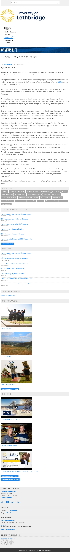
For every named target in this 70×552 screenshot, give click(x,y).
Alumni (7, 43)
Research (7, 35)
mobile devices (6, 204)
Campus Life (8, 37)
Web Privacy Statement (44, 550)
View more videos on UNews (9, 476)
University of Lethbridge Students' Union (38, 191)
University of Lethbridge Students (28, 197)
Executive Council (20, 194)
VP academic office (7, 201)
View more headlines (7, 244)
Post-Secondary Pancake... (9, 384)
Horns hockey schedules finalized (12, 229)
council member (20, 201)
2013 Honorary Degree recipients (12, 234)
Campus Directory (6, 497)
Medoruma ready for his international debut (16, 284)
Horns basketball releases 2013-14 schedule (16, 239)
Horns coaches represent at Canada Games (16, 214)
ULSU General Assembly (9, 197)
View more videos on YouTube (10, 479)
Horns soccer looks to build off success (14, 224)
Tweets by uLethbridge (8, 295)
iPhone (48, 201)
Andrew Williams (57, 197)
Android (64, 191)
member (40, 201)
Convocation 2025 (6, 328)
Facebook (4, 191)
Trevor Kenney (7, 64)
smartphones (63, 201)
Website (9, 513)
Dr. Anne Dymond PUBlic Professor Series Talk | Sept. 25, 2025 (20, 471)
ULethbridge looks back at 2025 (10, 419)
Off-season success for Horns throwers (14, 219)
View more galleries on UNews (10, 389)
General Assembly (7, 194)
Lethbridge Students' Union (52, 194)
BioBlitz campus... (6, 356)
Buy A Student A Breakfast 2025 (10, 445)
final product (56, 191)
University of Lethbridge (17, 191)
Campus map (13, 510)
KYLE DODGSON (45, 197)
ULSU (60, 82)
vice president (31, 201)
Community (8, 40)
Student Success (10, 32)
